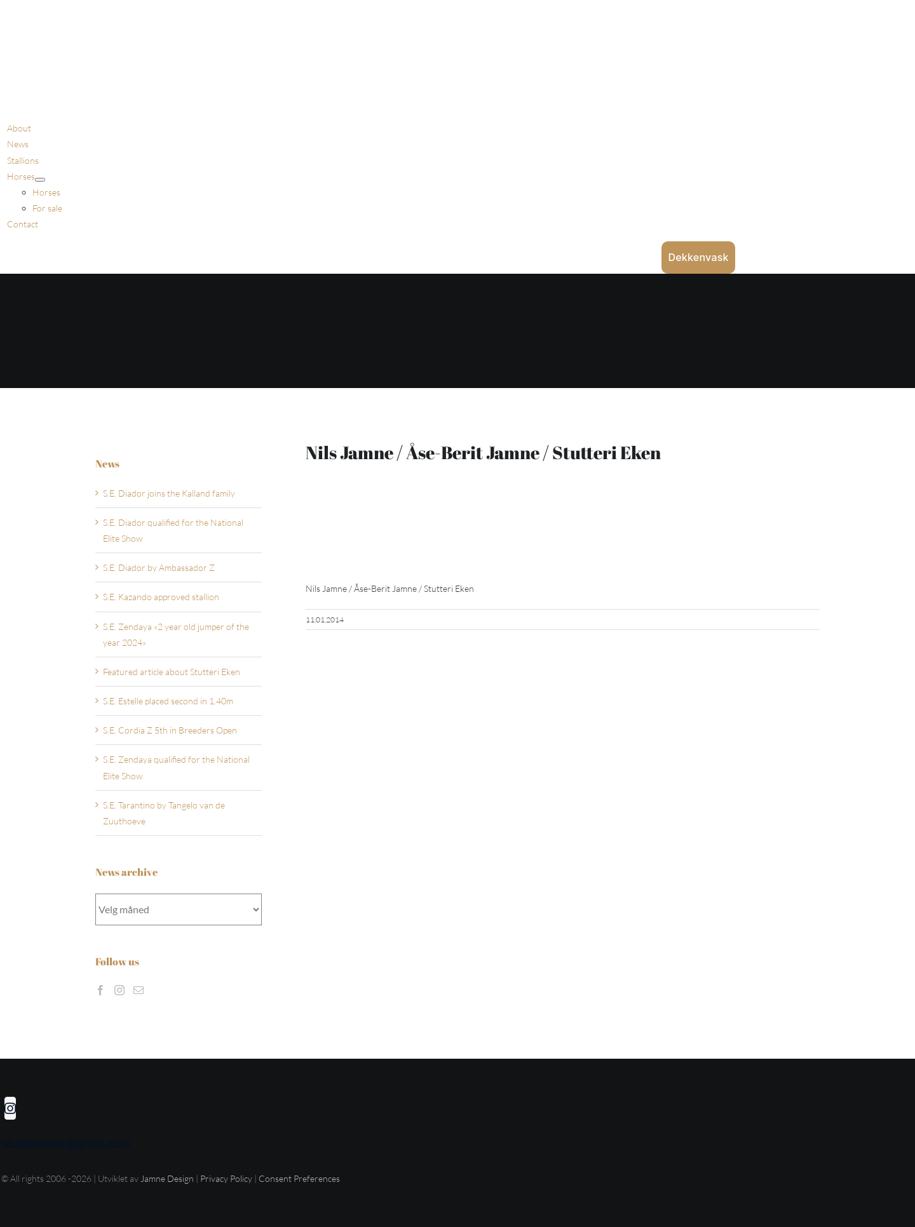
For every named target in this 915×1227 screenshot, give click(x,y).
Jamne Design (167, 1178)
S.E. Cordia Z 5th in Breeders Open (170, 730)
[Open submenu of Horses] (40, 180)
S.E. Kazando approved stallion (161, 596)
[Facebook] (100, 990)
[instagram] (10, 1108)
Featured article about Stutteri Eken (171, 671)
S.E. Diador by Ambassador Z (159, 567)
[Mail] (138, 990)
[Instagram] (119, 990)
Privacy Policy (227, 1178)
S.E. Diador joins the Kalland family (169, 493)
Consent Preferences (299, 1178)
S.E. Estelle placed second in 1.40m (168, 700)
